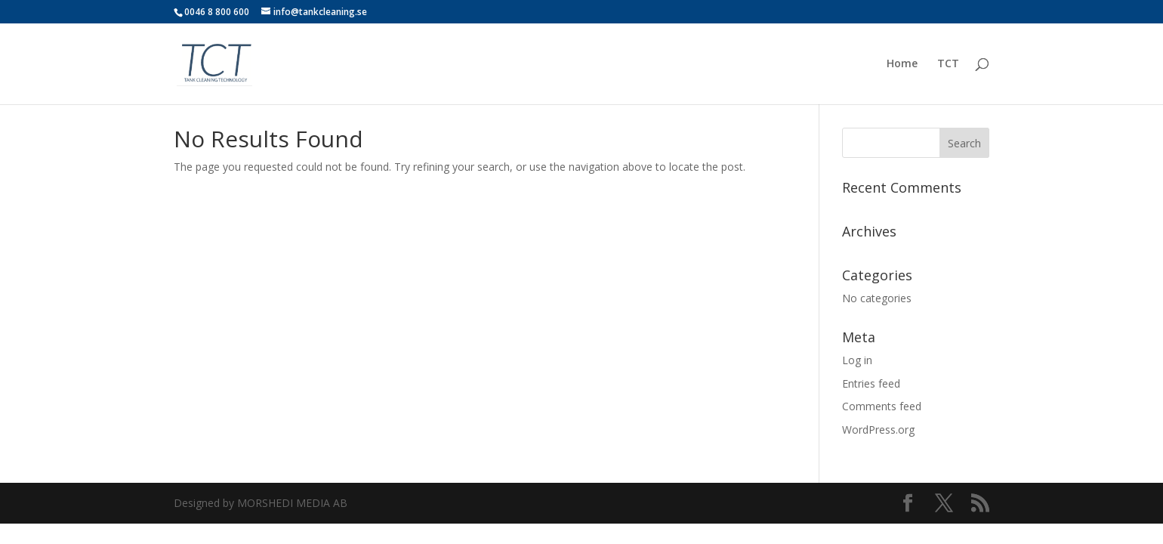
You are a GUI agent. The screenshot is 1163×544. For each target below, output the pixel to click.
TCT (948, 64)
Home (902, 64)
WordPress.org (878, 429)
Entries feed (871, 383)
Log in (857, 360)
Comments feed (881, 406)
